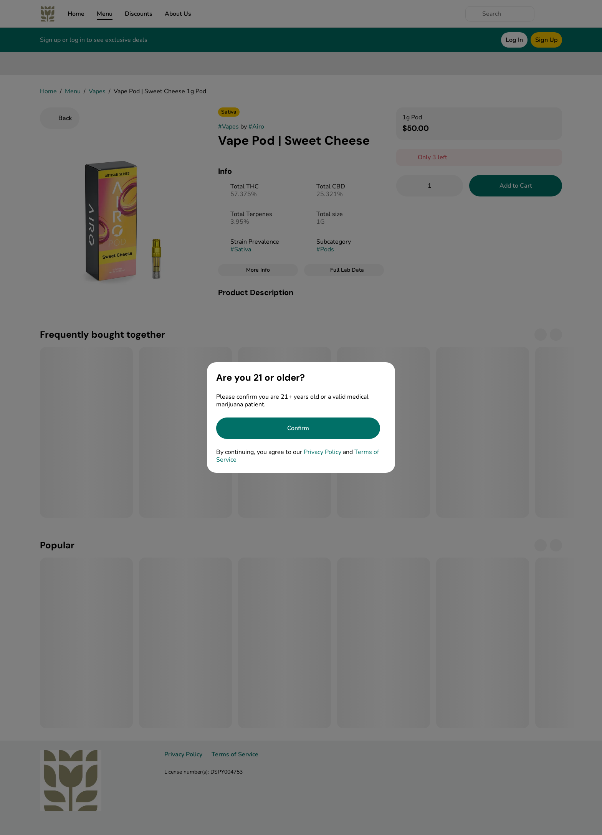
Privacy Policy (322, 452)
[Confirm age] (298, 428)
